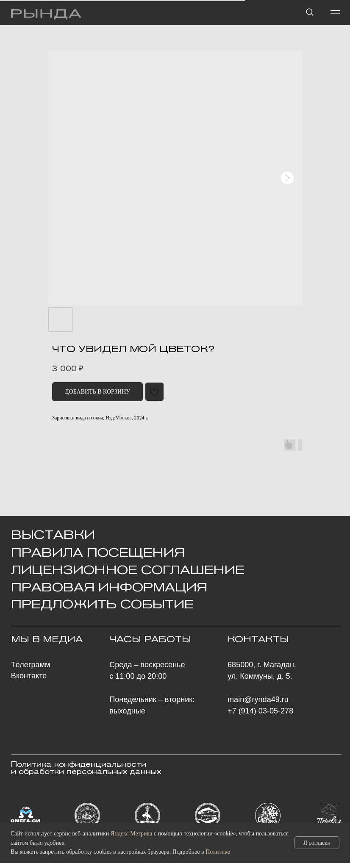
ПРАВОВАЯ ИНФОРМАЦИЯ (109, 587)
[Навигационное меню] (335, 12)
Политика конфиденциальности (78, 764)
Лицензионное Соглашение (127, 569)
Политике (218, 852)
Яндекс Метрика (131, 833)
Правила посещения (98, 552)
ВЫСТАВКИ (53, 534)
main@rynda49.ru (258, 699)
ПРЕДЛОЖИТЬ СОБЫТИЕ (102, 604)
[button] (310, 12)
